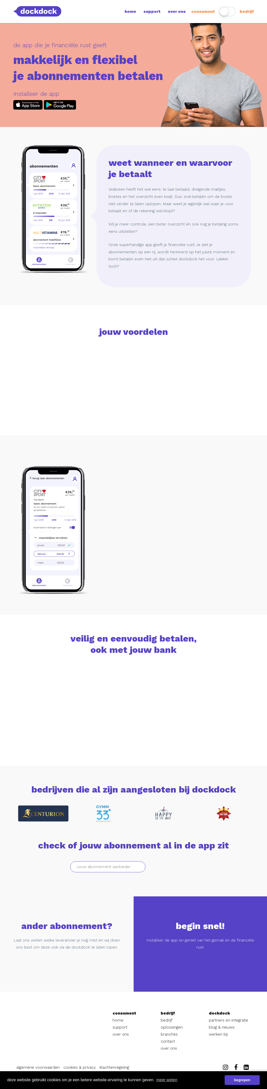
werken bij (218, 1034)
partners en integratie (228, 1020)
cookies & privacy (79, 1067)
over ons (177, 11)
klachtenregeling (114, 1067)
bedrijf (247, 11)
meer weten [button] (166, 1080)
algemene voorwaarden (38, 1067)
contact (168, 1041)
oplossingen (172, 1027)
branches (169, 1034)
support (151, 11)
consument (203, 11)
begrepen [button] (242, 1080)
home (130, 11)
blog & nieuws (222, 1027)
